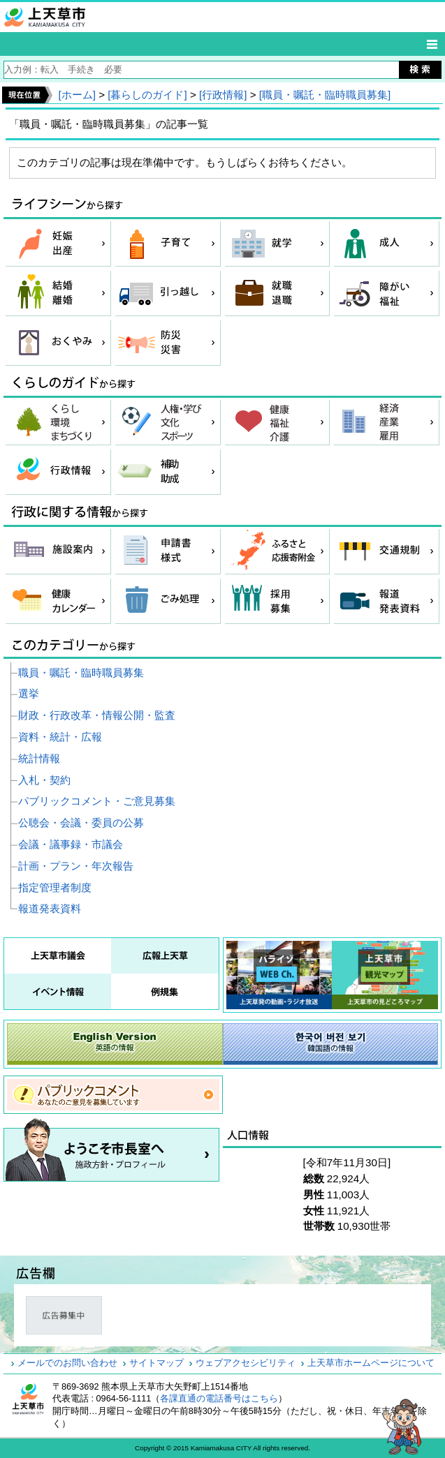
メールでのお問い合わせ (67, 1363)
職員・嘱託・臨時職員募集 (81, 672)
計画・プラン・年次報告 (75, 866)
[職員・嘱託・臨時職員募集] (325, 95)
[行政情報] (223, 95)
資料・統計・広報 (60, 737)
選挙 (28, 693)
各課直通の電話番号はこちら (219, 1399)
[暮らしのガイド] (147, 95)
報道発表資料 (49, 908)
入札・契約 (44, 780)
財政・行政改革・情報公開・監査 (96, 715)
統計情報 (39, 758)
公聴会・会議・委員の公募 (81, 822)
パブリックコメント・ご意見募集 (96, 801)
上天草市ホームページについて (371, 1363)
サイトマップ (156, 1363)
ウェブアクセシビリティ (246, 1363)
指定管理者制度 (55, 887)
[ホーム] (76, 95)
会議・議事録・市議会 (70, 844)
